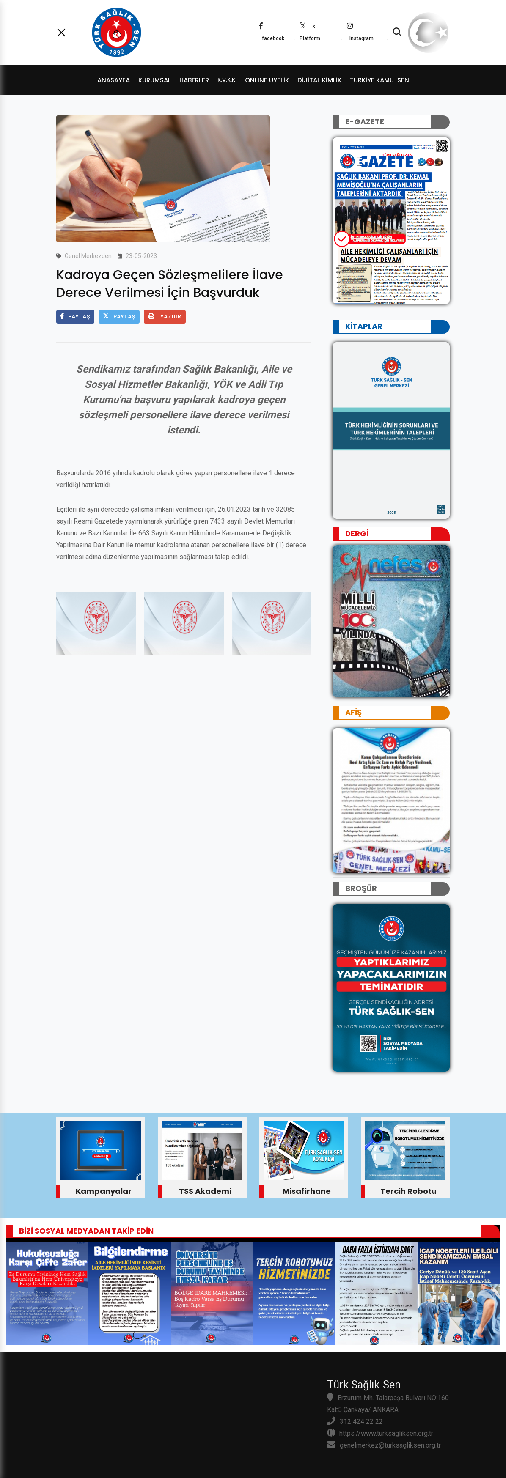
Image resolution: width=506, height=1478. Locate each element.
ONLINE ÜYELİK (267, 80)
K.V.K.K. (226, 80)
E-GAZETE (364, 121)
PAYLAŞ (75, 316)
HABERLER (194, 80)
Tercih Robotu (408, 1191)
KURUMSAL (154, 80)
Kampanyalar (104, 1191)
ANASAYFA (113, 80)
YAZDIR (165, 316)
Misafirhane (307, 1191)
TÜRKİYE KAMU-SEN (379, 80)
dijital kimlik (319, 80)
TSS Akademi (205, 1191)
